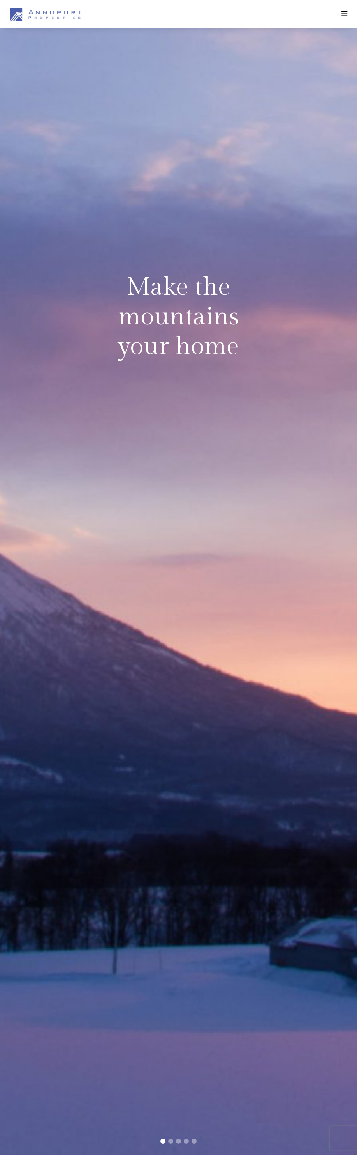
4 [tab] (186, 1141)
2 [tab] (171, 1141)
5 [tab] (194, 1141)
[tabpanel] (178, 577)
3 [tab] (179, 1141)
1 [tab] (163, 1141)
